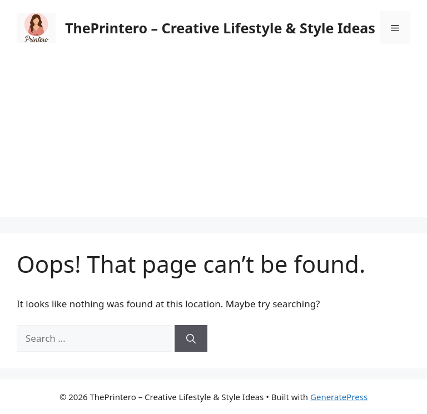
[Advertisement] (213, 139)
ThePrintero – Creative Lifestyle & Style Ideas (220, 27)
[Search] (191, 338)
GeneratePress (339, 396)
